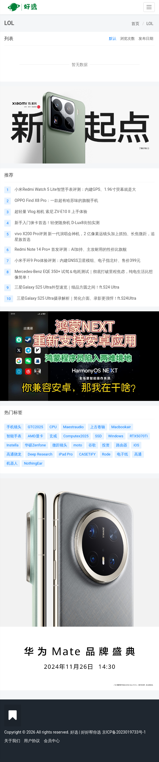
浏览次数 (127, 38)
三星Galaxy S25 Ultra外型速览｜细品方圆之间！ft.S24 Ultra (67, 287)
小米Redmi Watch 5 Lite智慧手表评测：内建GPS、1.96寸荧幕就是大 (75, 189)
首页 (135, 23)
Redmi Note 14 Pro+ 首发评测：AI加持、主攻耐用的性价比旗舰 (71, 249)
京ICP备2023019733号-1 (124, 732)
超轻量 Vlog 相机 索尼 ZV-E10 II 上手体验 (51, 211)
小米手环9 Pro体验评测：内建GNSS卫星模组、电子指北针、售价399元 (78, 260)
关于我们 (12, 740)
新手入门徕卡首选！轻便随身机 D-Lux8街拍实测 (57, 222)
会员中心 (52, 740)
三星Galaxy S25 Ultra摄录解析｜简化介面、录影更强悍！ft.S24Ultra (76, 298)
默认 (112, 38)
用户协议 (32, 740)
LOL (149, 23)
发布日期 (146, 38)
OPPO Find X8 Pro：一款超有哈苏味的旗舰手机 (56, 200)
